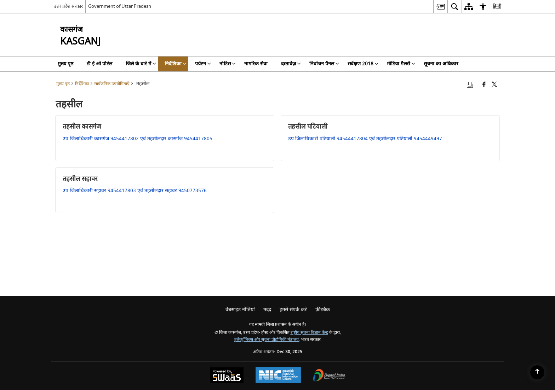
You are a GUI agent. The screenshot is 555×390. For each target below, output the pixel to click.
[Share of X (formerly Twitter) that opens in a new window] (494, 85)
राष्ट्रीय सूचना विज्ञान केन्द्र (309, 333)
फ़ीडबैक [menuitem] (322, 309)
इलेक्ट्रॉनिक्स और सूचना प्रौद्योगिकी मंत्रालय (266, 340)
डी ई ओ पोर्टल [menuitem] (99, 63)
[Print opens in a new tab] (471, 85)
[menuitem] (440, 6)
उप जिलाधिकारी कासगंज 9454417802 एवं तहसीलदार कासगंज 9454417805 (137, 138)
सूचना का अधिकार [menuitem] (441, 63)
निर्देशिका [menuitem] (176, 63)
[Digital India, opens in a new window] (329, 376)
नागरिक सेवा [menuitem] (256, 63)
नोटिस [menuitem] (227, 63)
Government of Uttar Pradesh (119, 6)
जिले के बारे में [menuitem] (141, 63)
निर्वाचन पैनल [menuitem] (324, 63)
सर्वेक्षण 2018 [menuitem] (363, 63)
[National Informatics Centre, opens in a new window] (278, 376)
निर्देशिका (82, 84)
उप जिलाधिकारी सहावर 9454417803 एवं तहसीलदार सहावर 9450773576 (135, 190)
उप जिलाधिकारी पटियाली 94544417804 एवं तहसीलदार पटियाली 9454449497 (365, 138)
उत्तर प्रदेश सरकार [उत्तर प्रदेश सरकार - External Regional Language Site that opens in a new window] (68, 6)
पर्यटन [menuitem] (203, 63)
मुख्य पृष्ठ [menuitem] (65, 63)
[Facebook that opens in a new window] (484, 85)
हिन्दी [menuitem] (497, 6)
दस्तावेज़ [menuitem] (291, 63)
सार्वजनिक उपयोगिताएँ (112, 84)
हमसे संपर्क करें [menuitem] (293, 309)
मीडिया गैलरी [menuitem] (401, 63)
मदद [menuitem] (267, 309)
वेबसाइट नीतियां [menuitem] (240, 309)
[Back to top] (537, 372)
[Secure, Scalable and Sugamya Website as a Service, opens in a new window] (227, 376)
